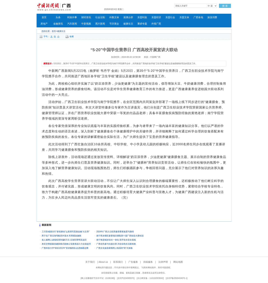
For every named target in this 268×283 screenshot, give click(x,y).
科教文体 (114, 17)
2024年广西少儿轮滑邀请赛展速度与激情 (115, 231)
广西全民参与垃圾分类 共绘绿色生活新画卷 (116, 244)
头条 (58, 17)
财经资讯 (86, 17)
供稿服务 (148, 262)
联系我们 (118, 262)
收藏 (72, 36)
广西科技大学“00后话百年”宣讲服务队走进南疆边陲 (65, 248)
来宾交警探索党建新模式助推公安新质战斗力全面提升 (66, 244)
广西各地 (198, 17)
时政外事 (72, 17)
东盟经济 (156, 17)
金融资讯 (58, 23)
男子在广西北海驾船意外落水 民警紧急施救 (61, 236)
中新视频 (86, 23)
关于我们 (90, 262)
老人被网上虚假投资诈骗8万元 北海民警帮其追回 (64, 240)
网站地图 (178, 262)
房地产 (44, 23)
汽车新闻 (72, 23)
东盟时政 (142, 17)
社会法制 (100, 17)
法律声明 (163, 262)
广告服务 (133, 262)
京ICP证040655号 (126, 278)
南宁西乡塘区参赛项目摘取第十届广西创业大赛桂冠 (120, 236)
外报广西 (156, 23)
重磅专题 (142, 23)
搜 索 (225, 5)
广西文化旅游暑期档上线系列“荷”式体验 (114, 248)
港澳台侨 (128, 17)
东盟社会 (170, 17)
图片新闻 (100, 23)
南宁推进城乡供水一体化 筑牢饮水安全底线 (116, 240)
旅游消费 (212, 17)
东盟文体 (184, 17)
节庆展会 (114, 23)
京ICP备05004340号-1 (176, 278)
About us (103, 262)
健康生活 (128, 23)
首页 (44, 17)
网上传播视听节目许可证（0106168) (98, 278)
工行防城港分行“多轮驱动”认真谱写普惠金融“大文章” (66, 231)
